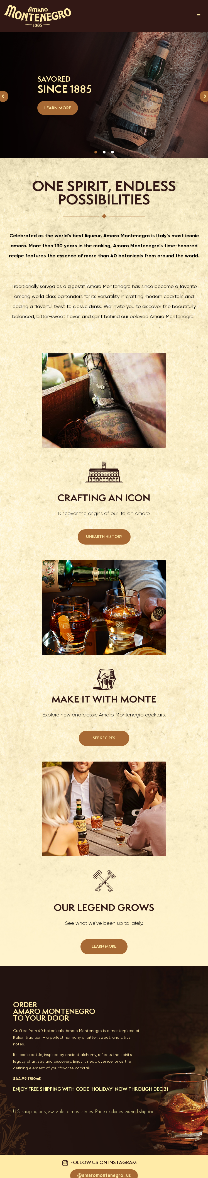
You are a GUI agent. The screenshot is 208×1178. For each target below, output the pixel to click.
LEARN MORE (57, 108)
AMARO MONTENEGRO (54, 1012)
